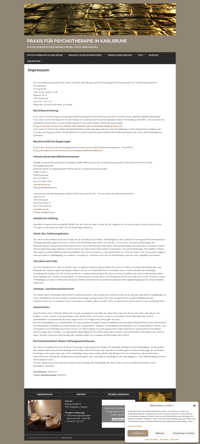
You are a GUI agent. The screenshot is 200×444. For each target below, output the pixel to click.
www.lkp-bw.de (41, 209)
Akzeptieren (137, 433)
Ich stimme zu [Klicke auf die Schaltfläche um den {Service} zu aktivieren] (118, 419)
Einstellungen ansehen (183, 433)
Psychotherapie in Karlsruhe (45, 55)
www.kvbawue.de (42, 184)
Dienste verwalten (135, 426)
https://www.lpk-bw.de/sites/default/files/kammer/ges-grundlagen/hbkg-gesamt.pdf (77, 126)
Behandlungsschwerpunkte (85, 55)
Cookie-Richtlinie (151, 439)
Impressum (164, 439)
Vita (140, 55)
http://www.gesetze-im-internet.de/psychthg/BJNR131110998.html (67, 150)
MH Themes (67, 438)
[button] (194, 405)
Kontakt (153, 55)
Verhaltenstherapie (120, 55)
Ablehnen (159, 433)
